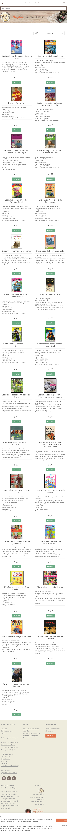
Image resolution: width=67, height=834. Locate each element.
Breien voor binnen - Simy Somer (17, 251)
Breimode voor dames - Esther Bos (16, 345)
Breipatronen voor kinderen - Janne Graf (50, 345)
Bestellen (17, 82)
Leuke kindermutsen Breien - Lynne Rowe (17, 542)
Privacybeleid (5, 770)
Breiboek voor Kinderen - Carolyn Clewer (17, 57)
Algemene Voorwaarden (9, 773)
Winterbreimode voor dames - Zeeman (16, 685)
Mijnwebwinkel (59, 830)
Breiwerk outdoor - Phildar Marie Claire (17, 396)
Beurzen (26, 738)
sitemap (28, 830)
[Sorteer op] (49, 33)
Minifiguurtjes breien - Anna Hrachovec (16, 588)
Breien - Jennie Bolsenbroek (50, 56)
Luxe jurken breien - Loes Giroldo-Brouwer (50, 542)
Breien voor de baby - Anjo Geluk (50, 251)
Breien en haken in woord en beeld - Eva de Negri (17, 151)
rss (32, 830)
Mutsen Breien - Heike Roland (50, 587)
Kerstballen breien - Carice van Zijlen (16, 491)
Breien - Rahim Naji (16, 103)
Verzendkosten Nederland (9, 743)
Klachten (4, 761)
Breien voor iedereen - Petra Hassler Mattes (16, 295)
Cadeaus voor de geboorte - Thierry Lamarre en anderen (50, 396)
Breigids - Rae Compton (50, 294)
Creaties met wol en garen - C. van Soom (16, 443)
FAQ (2, 738)
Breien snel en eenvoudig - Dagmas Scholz (17, 201)
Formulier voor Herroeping (10, 766)
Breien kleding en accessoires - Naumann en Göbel (50, 151)
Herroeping (4, 763)
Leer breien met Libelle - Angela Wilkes (50, 491)
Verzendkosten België (8, 745)
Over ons (4, 729)
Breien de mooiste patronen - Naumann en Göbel (50, 104)
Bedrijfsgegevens (6, 731)
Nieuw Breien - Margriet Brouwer (17, 636)
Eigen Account (5, 759)
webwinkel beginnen (40, 830)
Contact (3, 733)
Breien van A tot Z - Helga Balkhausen (50, 201)
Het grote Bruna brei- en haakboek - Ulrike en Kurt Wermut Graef (50, 444)
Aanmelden (50, 736)
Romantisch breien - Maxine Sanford (50, 637)
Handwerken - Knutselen (31, 733)
